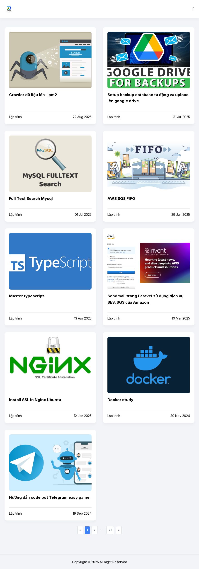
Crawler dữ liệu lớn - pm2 (33, 94)
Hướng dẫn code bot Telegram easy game (49, 497)
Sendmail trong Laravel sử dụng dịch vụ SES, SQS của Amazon (145, 299)
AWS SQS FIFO (121, 198)
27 (110, 530)
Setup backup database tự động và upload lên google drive (148, 97)
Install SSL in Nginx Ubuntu (35, 399)
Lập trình (15, 117)
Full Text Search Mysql (31, 198)
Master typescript (26, 296)
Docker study (120, 399)
